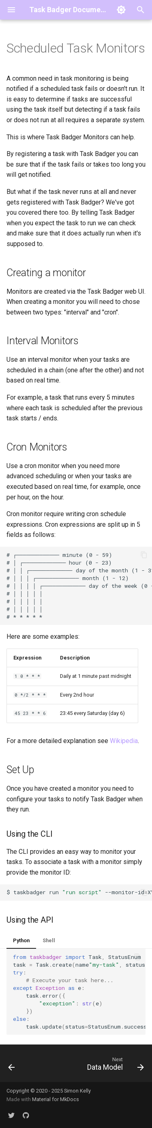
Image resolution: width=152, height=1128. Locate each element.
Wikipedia (124, 741)
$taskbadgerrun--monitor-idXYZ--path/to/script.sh (79, 892)
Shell (49, 940)
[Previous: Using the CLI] (11, 1065)
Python (21, 940)
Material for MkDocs (55, 1099)
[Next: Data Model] (114, 1065)
